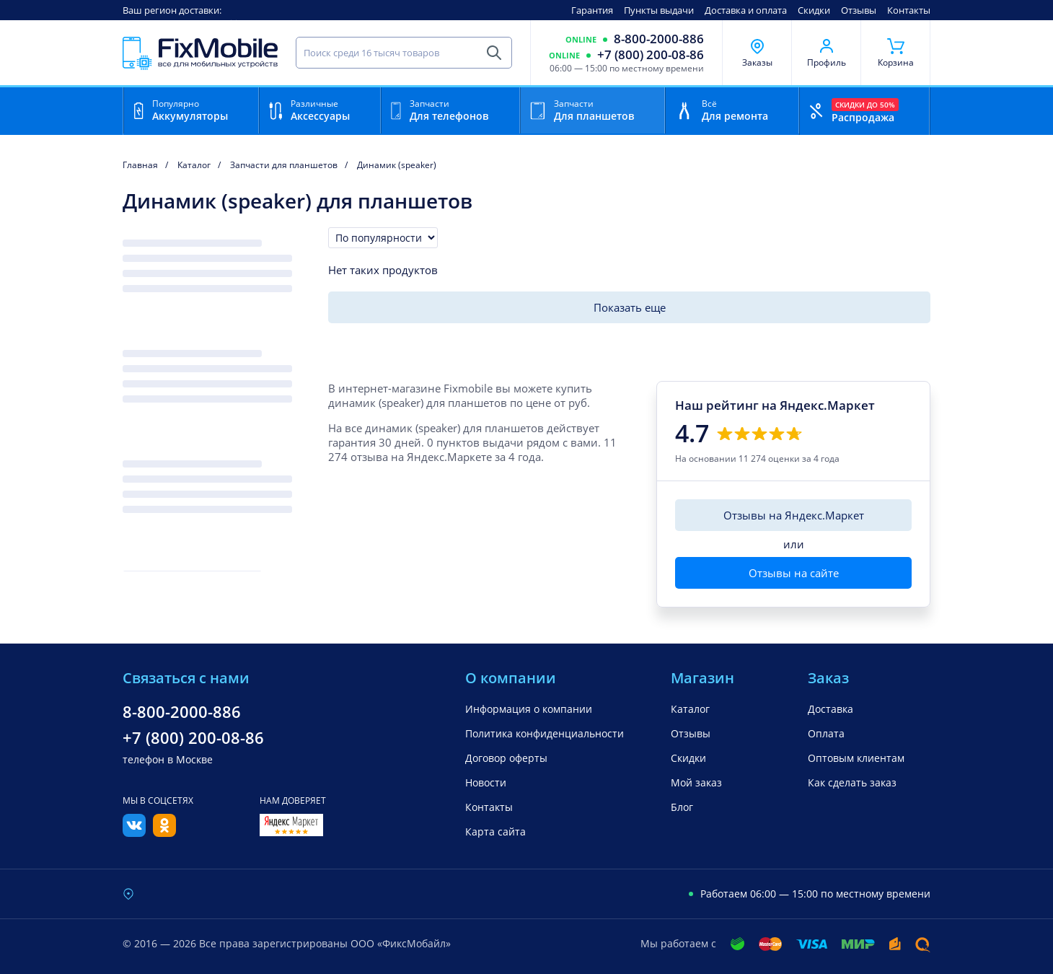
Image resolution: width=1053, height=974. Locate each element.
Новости (485, 782)
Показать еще (630, 307)
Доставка (830, 709)
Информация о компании (528, 709)
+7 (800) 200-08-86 (650, 55)
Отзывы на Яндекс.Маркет (793, 515)
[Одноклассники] (164, 832)
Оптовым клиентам (856, 758)
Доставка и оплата (746, 10)
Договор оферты (506, 758)
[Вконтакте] (134, 832)
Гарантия (592, 10)
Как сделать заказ (852, 782)
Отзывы (858, 10)
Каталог (690, 709)
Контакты (908, 10)
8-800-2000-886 (659, 39)
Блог (682, 807)
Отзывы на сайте (794, 573)
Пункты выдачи (659, 10)
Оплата (826, 733)
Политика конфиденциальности (544, 733)
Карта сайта (495, 831)
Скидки (814, 10)
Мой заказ (696, 782)
